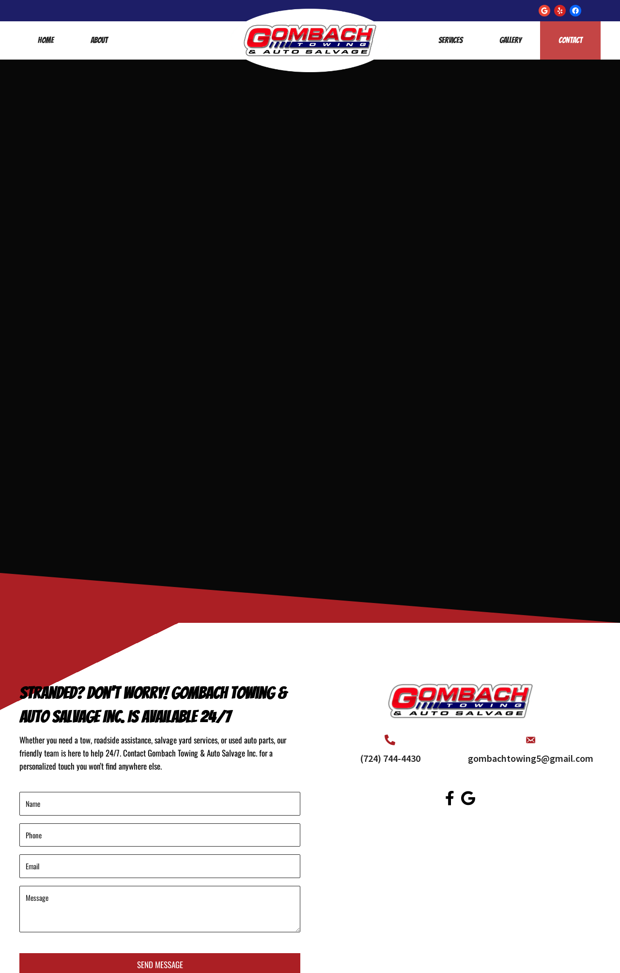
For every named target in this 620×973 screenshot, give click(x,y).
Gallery (510, 40)
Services (450, 40)
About (99, 40)
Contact (570, 40)
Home (46, 40)
